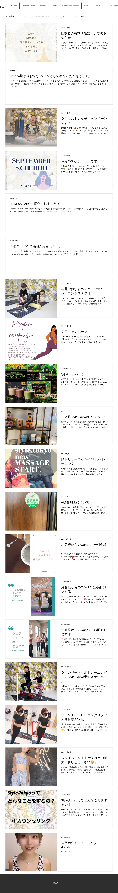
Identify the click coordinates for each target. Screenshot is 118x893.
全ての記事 (9, 16)
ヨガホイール (59, 16)
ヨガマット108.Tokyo (77, 16)
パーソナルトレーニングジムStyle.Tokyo (33, 16)
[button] (110, 16)
